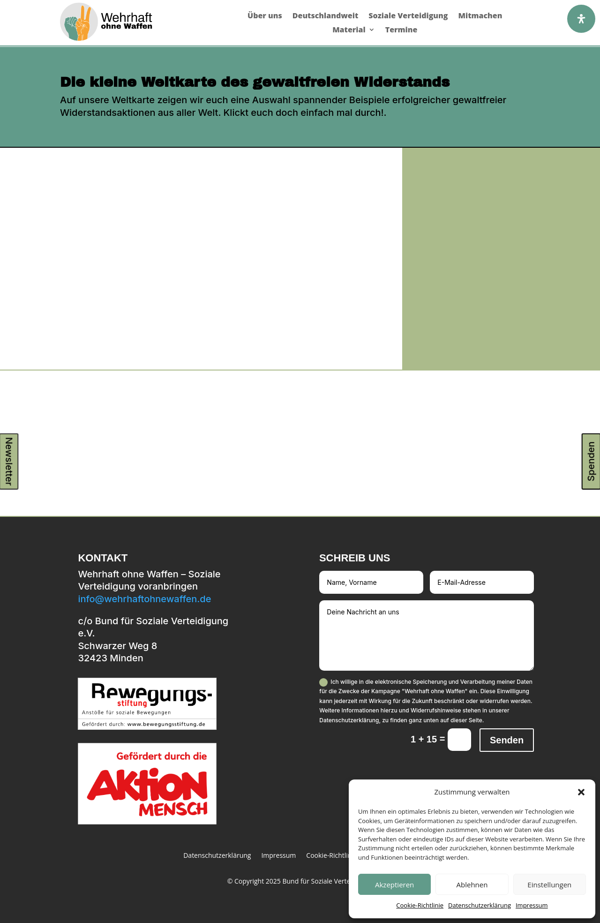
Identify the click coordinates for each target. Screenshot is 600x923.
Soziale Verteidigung (408, 16)
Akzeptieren (394, 884)
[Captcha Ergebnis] (459, 739)
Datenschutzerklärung (479, 905)
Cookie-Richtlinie (419, 905)
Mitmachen (480, 16)
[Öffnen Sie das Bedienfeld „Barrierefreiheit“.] (581, 19)
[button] (581, 792)
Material (349, 30)
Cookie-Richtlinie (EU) (338, 856)
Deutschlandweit (325, 16)
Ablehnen (472, 884)
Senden (507, 740)
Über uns (265, 16)
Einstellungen (549, 884)
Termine (401, 30)
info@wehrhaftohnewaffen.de (144, 599)
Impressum (532, 905)
